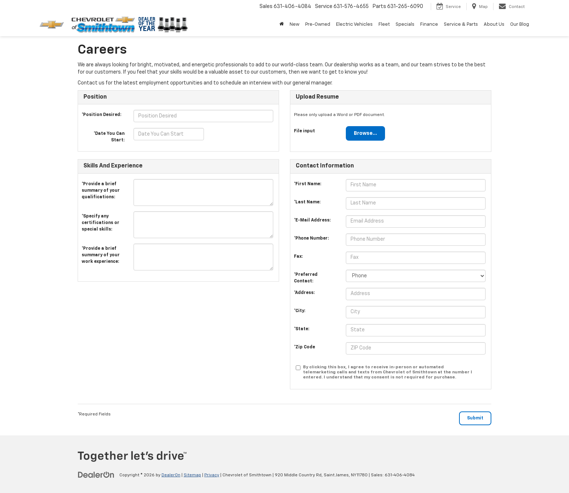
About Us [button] (494, 24)
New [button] (294, 24)
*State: (301, 329)
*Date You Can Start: (109, 135)
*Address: (304, 293)
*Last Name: (307, 202)
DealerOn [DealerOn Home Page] (170, 475)
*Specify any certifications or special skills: (100, 218)
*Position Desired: (101, 115)
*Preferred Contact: (306, 277)
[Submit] (475, 418)
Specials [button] (405, 24)
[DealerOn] (96, 474)
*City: (299, 311)
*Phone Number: (311, 238)
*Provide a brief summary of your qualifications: (101, 186)
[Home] (282, 24)
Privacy (211, 475)
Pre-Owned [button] (317, 24)
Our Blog (519, 24)
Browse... (365, 133)
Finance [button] (429, 24)
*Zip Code (304, 347)
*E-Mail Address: (312, 220)
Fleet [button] (384, 24)
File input (304, 131)
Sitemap (192, 475)
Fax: (298, 256)
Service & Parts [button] (461, 24)
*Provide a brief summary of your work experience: (101, 250)
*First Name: (307, 184)
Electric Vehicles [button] (354, 24)
